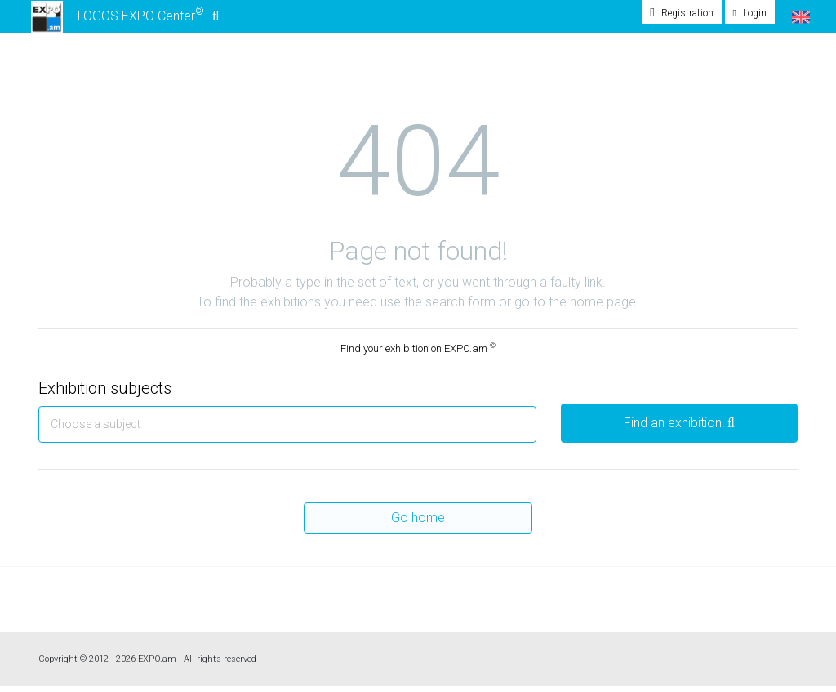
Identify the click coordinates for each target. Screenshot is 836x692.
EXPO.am (157, 664)
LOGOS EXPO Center (123, 19)
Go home (418, 522)
